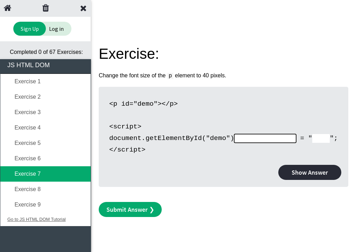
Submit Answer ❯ (130, 209)
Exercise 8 (24, 189)
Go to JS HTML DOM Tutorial (36, 219)
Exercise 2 (24, 97)
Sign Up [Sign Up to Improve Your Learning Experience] (30, 28)
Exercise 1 (24, 81)
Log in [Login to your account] (56, 28)
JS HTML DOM (46, 65)
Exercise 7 (24, 174)
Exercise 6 (24, 158)
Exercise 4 (24, 128)
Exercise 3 (24, 112)
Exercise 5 (24, 143)
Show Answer (310, 172)
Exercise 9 (24, 205)
